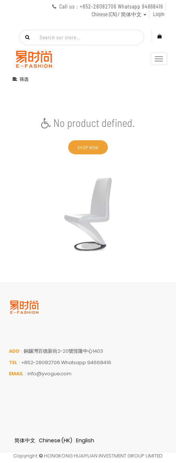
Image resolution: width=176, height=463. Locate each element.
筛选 (21, 79)
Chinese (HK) (55, 440)
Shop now (88, 147)
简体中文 (24, 440)
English (85, 440)
